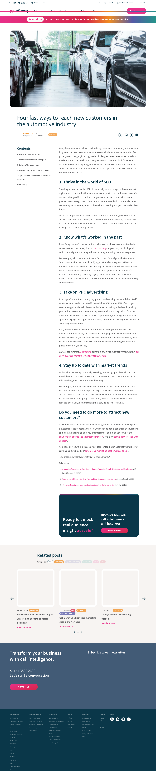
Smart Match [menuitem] (14, 700)
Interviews (87, 549)
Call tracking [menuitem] (14, 690)
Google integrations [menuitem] (55, 711)
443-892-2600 (18, 2)
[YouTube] (117, 691)
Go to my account (106, 3)
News (96, 549)
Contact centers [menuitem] (15, 738)
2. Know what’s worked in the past (31, 159)
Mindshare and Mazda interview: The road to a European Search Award (89, 479)
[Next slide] (144, 578)
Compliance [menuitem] (13, 745)
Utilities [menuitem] (12, 729)
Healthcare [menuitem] (13, 712)
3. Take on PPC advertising (28, 165)
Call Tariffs (89, 764)
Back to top (22, 184)
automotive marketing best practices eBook (106, 450)
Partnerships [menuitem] (53, 686)
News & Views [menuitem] (86, 690)
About (139, 3)
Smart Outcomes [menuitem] (15, 697)
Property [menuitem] (12, 719)
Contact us (23, 658)
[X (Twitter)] (123, 691)
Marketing (52, 134)
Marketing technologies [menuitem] (56, 693)
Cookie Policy (77, 764)
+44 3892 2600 (24, 642)
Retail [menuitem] (11, 722)
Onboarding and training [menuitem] (36, 697)
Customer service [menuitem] (15, 742)
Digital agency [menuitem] (53, 690)
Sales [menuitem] (11, 735)
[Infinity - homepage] (18, 760)
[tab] (74, 604)
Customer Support (125, 3)
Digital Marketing (73, 549)
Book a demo (136, 11)
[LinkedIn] (112, 691)
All (50, 549)
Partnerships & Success (62, 11)
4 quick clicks (35, 19)
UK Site (14, 754)
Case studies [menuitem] (86, 693)
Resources (98, 11)
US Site (26, 754)
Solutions (38, 11)
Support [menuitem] (102, 699)
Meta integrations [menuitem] (54, 715)
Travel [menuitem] (12, 725)
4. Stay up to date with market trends (33, 170)
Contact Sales (38, 3)
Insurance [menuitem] (13, 716)
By (28, 133)
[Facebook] (129, 691)
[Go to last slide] (12, 578)
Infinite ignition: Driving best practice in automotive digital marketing (88, 485)
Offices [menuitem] (70, 690)
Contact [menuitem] (102, 686)
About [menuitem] (70, 686)
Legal (83, 764)
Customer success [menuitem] (35, 686)
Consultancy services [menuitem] (35, 693)
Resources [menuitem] (85, 686)
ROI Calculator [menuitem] (86, 702)
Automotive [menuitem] (13, 703)
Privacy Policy (68, 764)
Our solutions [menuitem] (14, 686)
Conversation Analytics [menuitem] (17, 693)
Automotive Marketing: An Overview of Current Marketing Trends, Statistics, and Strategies (97, 469)
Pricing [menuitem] (70, 693)
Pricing (84, 11)
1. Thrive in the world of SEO (29, 154)
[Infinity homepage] (18, 11)
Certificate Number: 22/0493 (113, 766)
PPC (103, 549)
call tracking (100, 248)
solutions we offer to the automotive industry (81, 436)
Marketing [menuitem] (13, 732)
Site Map (95, 764)
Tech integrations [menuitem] (54, 708)
